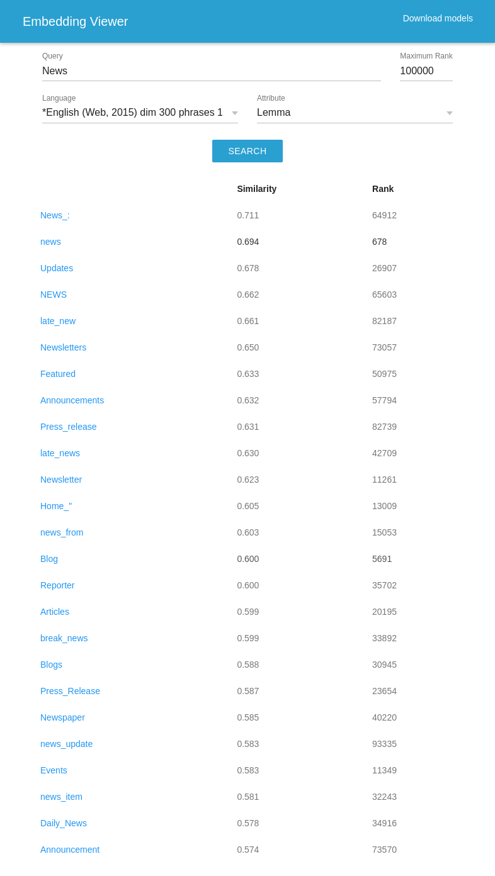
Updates (56, 268)
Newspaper (62, 717)
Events (53, 770)
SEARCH (248, 151)
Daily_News (63, 823)
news (50, 242)
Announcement (70, 850)
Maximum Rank (426, 56)
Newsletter (61, 479)
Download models (438, 18)
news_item (61, 797)
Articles (54, 612)
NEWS (53, 294)
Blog (49, 559)
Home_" (56, 506)
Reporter (57, 585)
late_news (60, 453)
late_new (58, 321)
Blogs (51, 665)
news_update (66, 744)
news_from (61, 532)
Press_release (68, 427)
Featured (58, 374)
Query (52, 56)
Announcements (72, 400)
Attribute (271, 98)
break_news (64, 638)
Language (59, 98)
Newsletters (63, 347)
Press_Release (70, 691)
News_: (55, 215)
